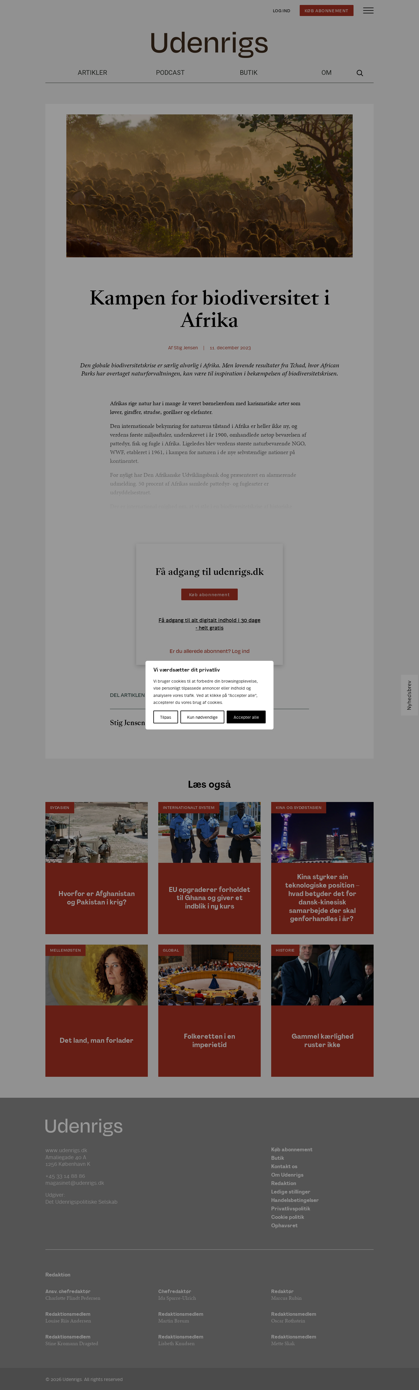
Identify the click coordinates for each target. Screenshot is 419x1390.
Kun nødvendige (202, 717)
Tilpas (165, 717)
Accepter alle (246, 717)
